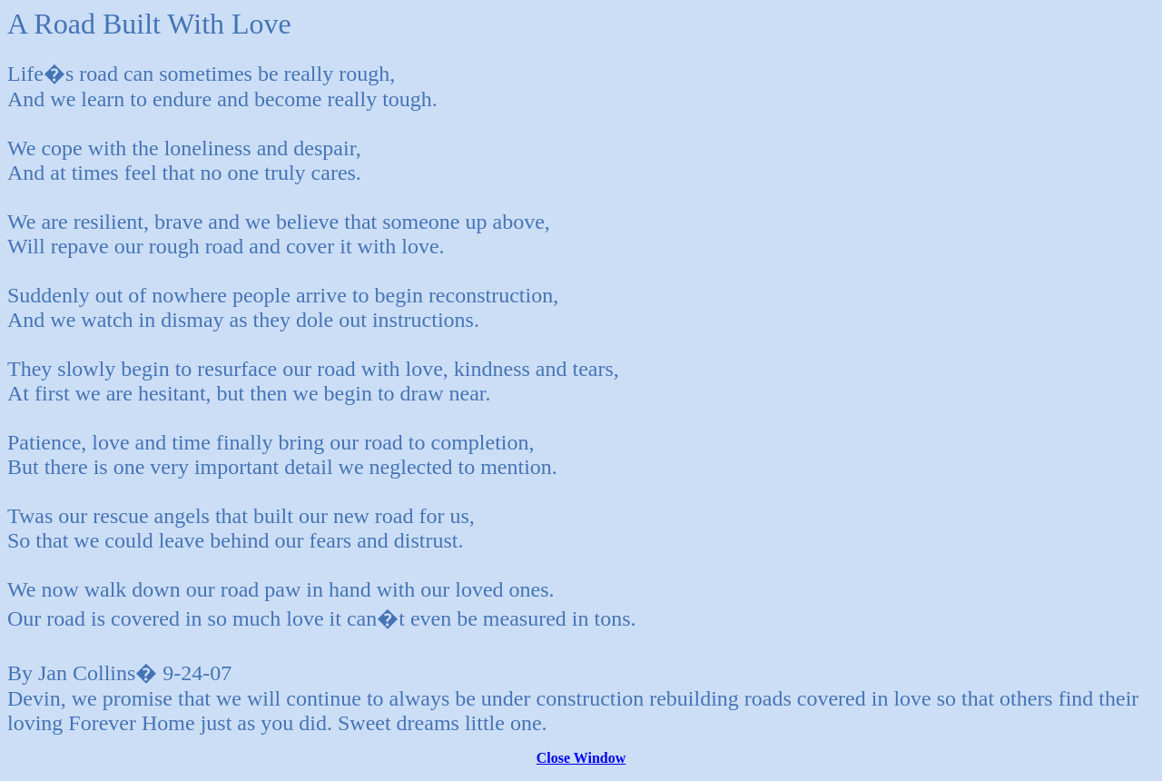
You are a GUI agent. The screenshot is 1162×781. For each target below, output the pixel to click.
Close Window (581, 758)
